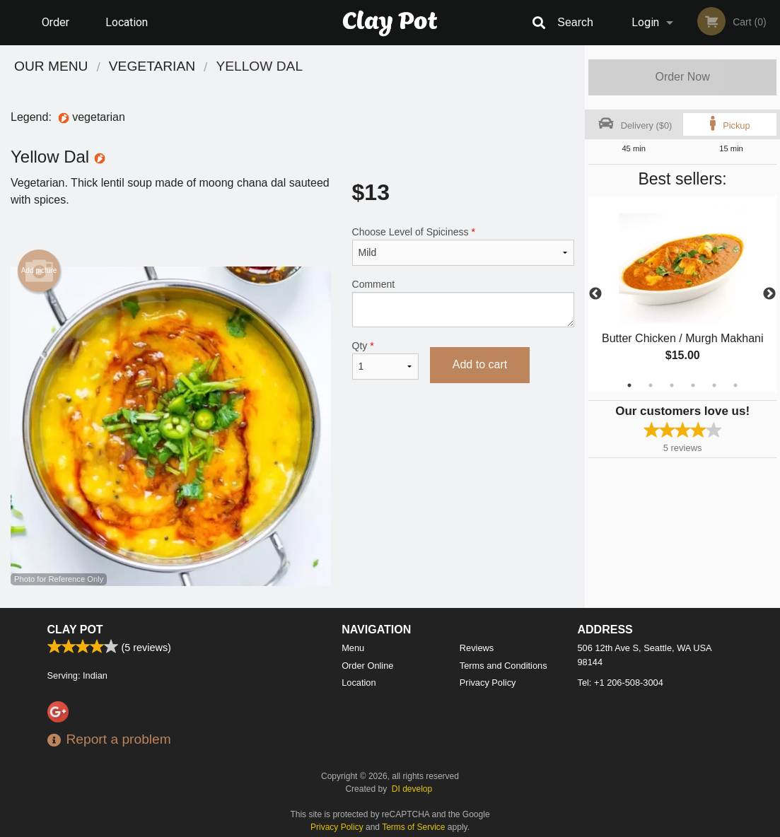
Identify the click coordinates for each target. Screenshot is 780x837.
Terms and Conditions (503, 665)
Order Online (57, 30)
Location (126, 22)
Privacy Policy (488, 682)
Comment (463, 303)
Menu (353, 648)
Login (645, 22)
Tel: (620, 682)
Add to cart (480, 364)
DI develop (412, 789)
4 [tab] (693, 385)
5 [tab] (714, 385)
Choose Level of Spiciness (463, 246)
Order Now (682, 77)
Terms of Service (413, 827)
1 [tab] (629, 385)
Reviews (477, 648)
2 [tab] (651, 385)
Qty (385, 360)
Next (769, 294)
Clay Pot (75, 630)
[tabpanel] (682, 294)
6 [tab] (735, 385)
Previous (595, 294)
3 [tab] (672, 385)
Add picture (39, 271)
